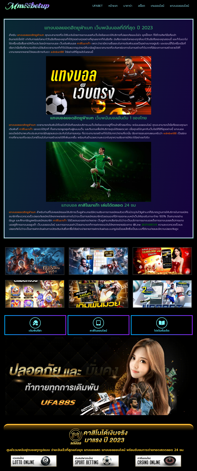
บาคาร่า (127, 6)
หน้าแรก (113, 6)
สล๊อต (141, 6)
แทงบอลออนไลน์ (179, 6)
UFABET (97, 6)
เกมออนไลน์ (157, 6)
